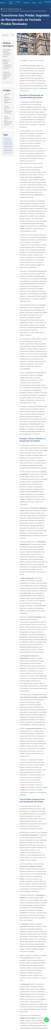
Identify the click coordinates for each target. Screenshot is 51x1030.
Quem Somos (10, 3)
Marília (25, 61)
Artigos (6, 90)
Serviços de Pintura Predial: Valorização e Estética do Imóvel (7, 76)
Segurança (26, 3)
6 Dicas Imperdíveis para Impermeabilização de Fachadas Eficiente (8, 121)
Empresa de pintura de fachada (29, 648)
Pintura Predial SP (34, 425)
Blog (41, 3)
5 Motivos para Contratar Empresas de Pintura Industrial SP (7, 99)
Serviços (17, 2)
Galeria (34, 3)
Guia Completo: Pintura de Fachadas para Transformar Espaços (7, 53)
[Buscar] (12, 36)
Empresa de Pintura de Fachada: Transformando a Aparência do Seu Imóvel (7, 65)
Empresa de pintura (9, 151)
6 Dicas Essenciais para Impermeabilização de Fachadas (8, 110)
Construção (7, 139)
